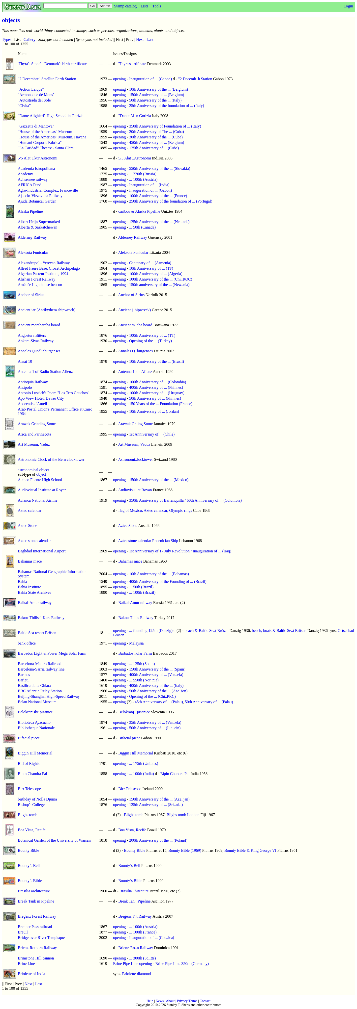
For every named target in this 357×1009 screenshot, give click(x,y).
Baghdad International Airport (42, 551)
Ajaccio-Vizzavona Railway (40, 196)
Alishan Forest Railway (36, 279)
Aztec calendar (29, 510)
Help (150, 1001)
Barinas (24, 675)
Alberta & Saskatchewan (37, 227)
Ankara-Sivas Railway (36, 341)
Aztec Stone (27, 525)
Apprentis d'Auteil (32, 404)
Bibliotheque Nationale (36, 728)
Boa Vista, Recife (32, 830)
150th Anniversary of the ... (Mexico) (158, 480)
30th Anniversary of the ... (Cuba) (156, 137)
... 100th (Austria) (143, 179)
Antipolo (25, 387)
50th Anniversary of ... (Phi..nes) (155, 398)
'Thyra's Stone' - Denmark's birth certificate (52, 64)
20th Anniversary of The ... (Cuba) (156, 131)
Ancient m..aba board (135, 325)
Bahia (22, 581)
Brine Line (26, 963)
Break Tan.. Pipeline (134, 901)
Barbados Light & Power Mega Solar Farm (52, 653)
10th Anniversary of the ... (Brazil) (156, 361)
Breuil (23, 932)
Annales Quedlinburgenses (39, 351)
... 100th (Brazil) (142, 592)
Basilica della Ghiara (34, 685)
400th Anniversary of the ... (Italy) (156, 685)
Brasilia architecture (34, 891)
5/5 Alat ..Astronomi (134, 158)
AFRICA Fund (29, 185)
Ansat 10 (25, 361)
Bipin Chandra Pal (32, 774)
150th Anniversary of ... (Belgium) (156, 95)
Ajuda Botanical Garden (37, 201)
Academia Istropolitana (36, 168)
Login (348, 6)
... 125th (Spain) (142, 664)
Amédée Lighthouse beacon (40, 285)
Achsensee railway (33, 179)
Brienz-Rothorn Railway (37, 948)
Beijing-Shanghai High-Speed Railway (49, 696)
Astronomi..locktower (135, 459)
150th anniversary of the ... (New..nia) (159, 285)
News (160, 1001)
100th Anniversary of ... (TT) (152, 335)
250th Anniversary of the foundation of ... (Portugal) (170, 201)
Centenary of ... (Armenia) (150, 263)
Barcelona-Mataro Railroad (39, 664)
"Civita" (24, 105)
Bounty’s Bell (29, 865)
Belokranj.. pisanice (134, 712)
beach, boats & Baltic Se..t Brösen (279, 630)
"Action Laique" (31, 89)
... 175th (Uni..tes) (143, 763)
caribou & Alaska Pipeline (139, 211)
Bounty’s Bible (30, 881)
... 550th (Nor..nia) (144, 680)
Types (6, 39)
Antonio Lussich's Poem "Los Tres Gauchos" (53, 393)
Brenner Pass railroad (35, 927)
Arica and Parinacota (34, 434)
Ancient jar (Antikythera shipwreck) (46, 310)
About (170, 1001)
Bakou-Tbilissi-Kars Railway (41, 618)
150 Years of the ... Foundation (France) (160, 404)
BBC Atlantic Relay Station (40, 691)
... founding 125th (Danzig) (151, 630)
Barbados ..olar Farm (135, 653)
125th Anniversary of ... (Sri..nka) (156, 804)
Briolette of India (31, 974)
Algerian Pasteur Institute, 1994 (43, 274)
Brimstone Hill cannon (36, 958)
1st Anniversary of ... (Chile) (152, 434)
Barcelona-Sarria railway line (41, 669)
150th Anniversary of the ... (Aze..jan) (159, 799)
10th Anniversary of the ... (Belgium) (158, 89)
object (41, 474)
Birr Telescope (29, 789)
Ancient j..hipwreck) (134, 310)
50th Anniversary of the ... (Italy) (155, 100)
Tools (156, 6)
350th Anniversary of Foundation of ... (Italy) (165, 126)
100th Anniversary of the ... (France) (158, 196)
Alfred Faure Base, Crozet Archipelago (49, 268)
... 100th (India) (141, 774)
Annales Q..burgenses (135, 351)
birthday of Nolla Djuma (37, 799)
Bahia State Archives (34, 592)
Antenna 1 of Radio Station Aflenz (45, 371)
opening (119, 79)
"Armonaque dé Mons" (36, 95)
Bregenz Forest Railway (37, 916)
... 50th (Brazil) (141, 587)
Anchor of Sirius (31, 295)
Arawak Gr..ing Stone (135, 424)
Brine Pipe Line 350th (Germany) (182, 963)
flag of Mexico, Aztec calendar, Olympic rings (155, 510)
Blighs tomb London (183, 815)
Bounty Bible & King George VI (250, 850)
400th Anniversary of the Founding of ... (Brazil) (168, 581)
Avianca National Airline (38, 500)
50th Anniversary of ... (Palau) (209, 702)
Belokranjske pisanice (35, 712)
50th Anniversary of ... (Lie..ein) (155, 728)
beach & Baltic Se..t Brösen (206, 630)
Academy (25, 174)
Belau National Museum (37, 702)
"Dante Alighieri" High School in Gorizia (51, 116)
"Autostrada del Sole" (35, 100)
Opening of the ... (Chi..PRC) (152, 696)
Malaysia (136, 643)
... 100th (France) (143, 932)
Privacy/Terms (187, 1001)
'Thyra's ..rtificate (132, 64)
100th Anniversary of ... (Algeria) (155, 274)
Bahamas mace (30, 561)
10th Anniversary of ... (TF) (151, 268)
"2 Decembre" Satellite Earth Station (47, 79)
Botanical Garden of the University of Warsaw (54, 840)
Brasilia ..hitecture (134, 891)
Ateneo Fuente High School (40, 480)
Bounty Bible (28, 850)
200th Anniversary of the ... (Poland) (158, 840)
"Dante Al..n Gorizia (134, 116)
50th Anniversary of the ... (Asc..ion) (158, 691)
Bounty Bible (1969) (184, 850)
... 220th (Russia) (142, 174)
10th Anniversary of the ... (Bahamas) (159, 574)
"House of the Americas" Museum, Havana (52, 137)
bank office (27, 643)
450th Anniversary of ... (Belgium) (156, 142)
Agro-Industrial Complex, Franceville (48, 190)
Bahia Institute (29, 587)
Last (150, 39)
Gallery (29, 39)
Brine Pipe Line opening (132, 963)
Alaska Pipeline (30, 211)
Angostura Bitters (32, 335)
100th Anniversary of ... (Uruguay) (156, 393)
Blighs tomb (27, 815)
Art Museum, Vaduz (34, 444)
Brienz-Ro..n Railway (135, 948)
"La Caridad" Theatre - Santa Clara (46, 148)
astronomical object (33, 470)
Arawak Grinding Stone (37, 424)
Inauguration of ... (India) (149, 185)
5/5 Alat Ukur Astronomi (38, 158)
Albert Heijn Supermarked (39, 222)
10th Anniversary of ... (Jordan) (154, 411)
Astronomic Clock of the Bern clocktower (51, 459)
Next (140, 39)
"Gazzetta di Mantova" (36, 126)
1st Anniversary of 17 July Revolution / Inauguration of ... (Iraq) (180, 551)
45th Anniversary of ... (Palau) (159, 702)
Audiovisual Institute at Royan (42, 490)
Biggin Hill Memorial (35, 753)
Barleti (23, 680)
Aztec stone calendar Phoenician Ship (148, 541)
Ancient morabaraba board (39, 325)
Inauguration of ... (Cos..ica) (151, 937)
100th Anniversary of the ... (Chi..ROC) (160, 279)
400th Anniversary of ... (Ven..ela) (156, 675)
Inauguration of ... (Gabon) (150, 79)
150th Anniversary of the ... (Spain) (157, 669)
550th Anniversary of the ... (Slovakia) (159, 168)
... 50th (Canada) (142, 227)
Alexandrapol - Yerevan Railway (44, 263)
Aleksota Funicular (33, 252)
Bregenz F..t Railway (135, 916)
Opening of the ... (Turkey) (150, 341)
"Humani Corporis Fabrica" (40, 142)
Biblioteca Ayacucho (34, 722)
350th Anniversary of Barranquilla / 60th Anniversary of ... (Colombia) (185, 500)
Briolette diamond (136, 974)
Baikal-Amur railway (35, 602)
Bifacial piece (29, 738)
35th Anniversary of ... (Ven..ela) (155, 722)
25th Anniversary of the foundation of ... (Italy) (166, 105)
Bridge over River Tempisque (41, 937)
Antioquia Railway (33, 382)
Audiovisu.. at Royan (135, 490)
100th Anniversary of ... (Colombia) (157, 382)
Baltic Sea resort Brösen (37, 633)
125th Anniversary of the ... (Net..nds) (159, 222)
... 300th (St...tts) (142, 958)
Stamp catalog (125, 6)
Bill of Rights (28, 763)
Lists (144, 6)
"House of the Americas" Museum (45, 131)
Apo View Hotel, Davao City (41, 398)
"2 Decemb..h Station (195, 79)
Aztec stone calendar (34, 541)
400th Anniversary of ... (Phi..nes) (156, 387)
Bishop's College (31, 804)
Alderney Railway (32, 237)
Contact (205, 1001)
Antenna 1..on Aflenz (135, 371)
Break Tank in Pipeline (36, 901)
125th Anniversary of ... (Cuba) (154, 148)
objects (11, 20)
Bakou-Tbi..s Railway (135, 618)
